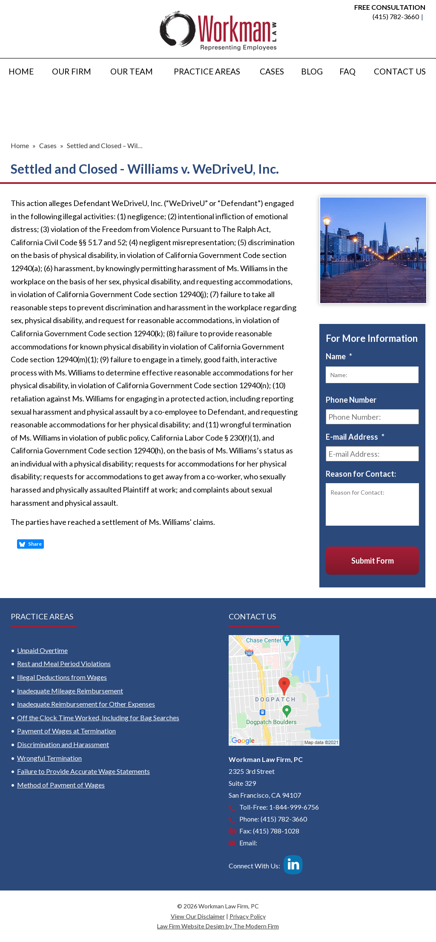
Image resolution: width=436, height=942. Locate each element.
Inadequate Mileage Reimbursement (70, 691)
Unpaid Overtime (42, 650)
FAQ (347, 71)
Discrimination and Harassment (63, 744)
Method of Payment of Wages (61, 785)
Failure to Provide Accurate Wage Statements (83, 771)
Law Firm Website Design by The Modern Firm (218, 926)
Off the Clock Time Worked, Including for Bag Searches (98, 717)
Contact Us (400, 71)
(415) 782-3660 (396, 16)
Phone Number (351, 399)
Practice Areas (207, 71)
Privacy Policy (247, 916)
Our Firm (71, 71)
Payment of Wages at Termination (66, 731)
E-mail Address (355, 436)
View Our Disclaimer (198, 916)
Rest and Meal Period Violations (64, 663)
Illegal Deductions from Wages (62, 677)
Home (21, 71)
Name (339, 356)
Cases (272, 71)
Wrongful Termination (49, 758)
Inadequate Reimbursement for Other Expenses (86, 704)
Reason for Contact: (361, 473)
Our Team (131, 71)
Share (30, 544)
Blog (312, 71)
